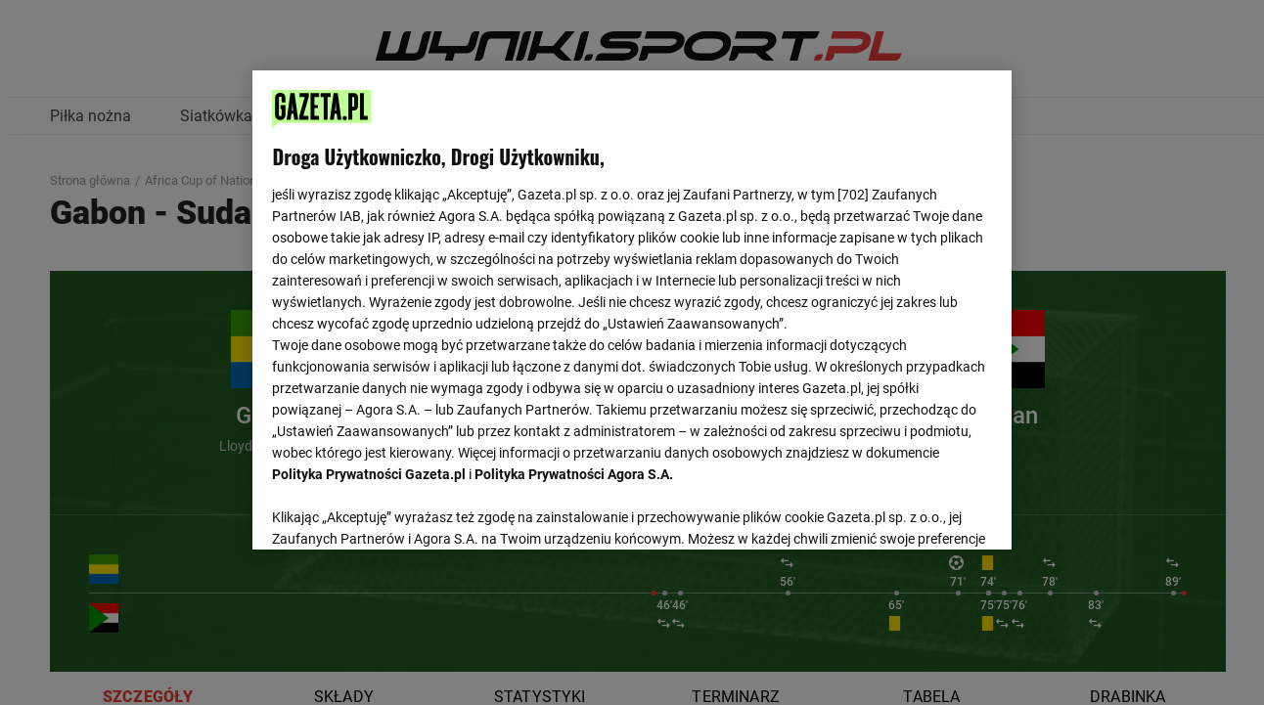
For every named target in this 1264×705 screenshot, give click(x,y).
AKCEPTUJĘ (925, 511)
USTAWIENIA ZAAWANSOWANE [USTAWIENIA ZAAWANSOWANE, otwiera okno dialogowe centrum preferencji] (400, 510)
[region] (631, 308)
